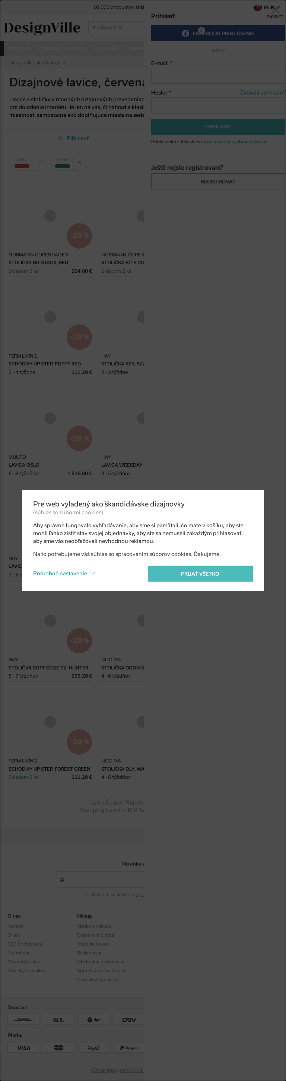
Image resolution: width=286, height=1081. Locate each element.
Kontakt (15, 926)
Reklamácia (89, 953)
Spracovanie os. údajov (102, 970)
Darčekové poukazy (98, 979)
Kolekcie (155, 926)
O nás (13, 935)
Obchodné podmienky (100, 962)
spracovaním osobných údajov (168, 894)
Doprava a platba (95, 935)
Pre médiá (18, 953)
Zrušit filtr (42, 160)
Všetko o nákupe (94, 926)
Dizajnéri (156, 935)
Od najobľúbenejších (212, 138)
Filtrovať (73, 138)
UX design (103, 1070)
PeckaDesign (179, 1070)
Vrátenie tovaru (93, 944)
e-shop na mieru (138, 1070)
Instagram (227, 926)
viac (255, 48)
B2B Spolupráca (24, 944)
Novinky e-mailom (143, 864)
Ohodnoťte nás (23, 962)
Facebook (226, 935)
